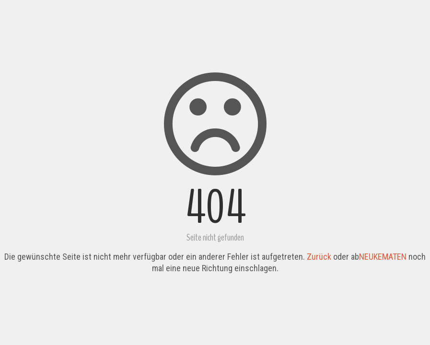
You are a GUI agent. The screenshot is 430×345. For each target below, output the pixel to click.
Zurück (319, 257)
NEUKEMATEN (383, 257)
